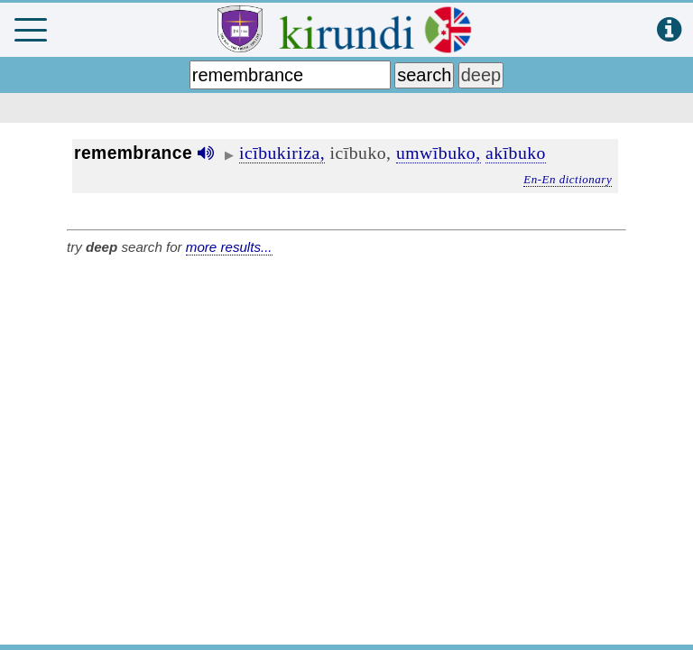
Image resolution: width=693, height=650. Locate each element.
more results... (229, 247)
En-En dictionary (567, 179)
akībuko (515, 152)
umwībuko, (438, 152)
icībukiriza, (282, 152)
